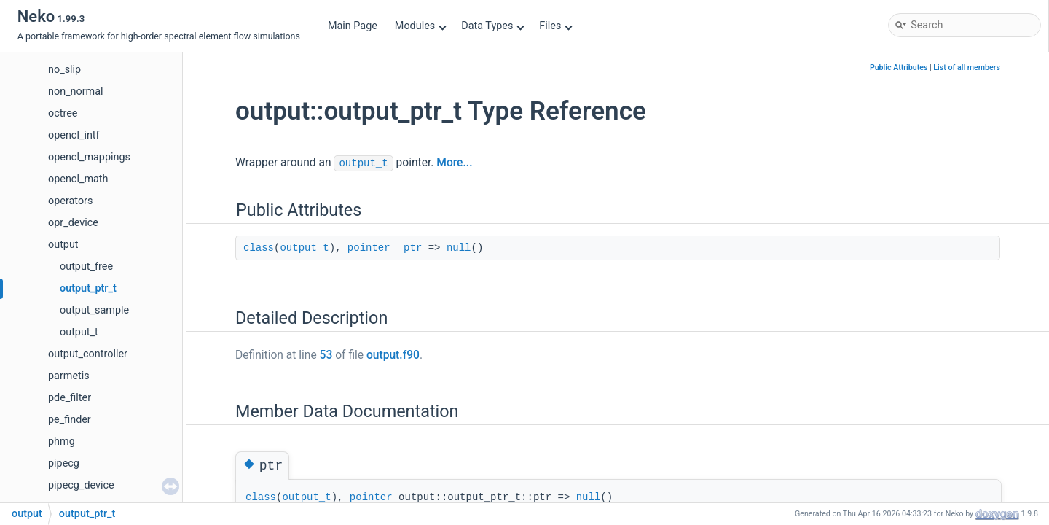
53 (326, 355)
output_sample (94, 310)
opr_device (73, 223)
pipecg (63, 463)
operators (70, 201)
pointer (368, 248)
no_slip (64, 69)
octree (62, 113)
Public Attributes (899, 67)
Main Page (352, 26)
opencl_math (78, 179)
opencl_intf (74, 135)
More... (454, 162)
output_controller (87, 354)
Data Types (492, 26)
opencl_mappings (89, 157)
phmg (61, 441)
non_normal (75, 91)
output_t (79, 332)
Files (555, 26)
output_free (86, 266)
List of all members (966, 67)
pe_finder (69, 419)
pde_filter (69, 398)
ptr (413, 248)
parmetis (69, 376)
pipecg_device (81, 485)
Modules (421, 26)
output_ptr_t (88, 288)
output (63, 244)
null (459, 248)
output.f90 (393, 355)
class (258, 248)
